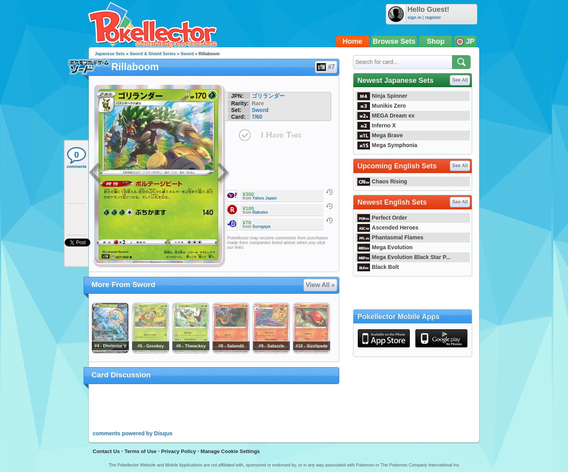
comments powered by (132, 433)
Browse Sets (394, 41)
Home (352, 41)
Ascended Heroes (388, 227)
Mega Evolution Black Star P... (403, 257)
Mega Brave (380, 135)
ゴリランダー (268, 96)
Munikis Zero (381, 106)
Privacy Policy (178, 451)
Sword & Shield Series (153, 53)
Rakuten (260, 212)
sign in (414, 17)
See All (460, 80)
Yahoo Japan (264, 198)
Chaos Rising (382, 181)
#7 (325, 67)
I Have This (281, 135)
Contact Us (106, 451)
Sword (187, 53)
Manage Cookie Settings (230, 451)
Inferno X (376, 125)
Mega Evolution (385, 247)
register (433, 17)
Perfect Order (382, 218)
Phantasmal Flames (390, 237)
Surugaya (261, 226)
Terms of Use (140, 451)
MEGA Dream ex (386, 115)
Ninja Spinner (382, 96)
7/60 (257, 117)
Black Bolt (378, 267)
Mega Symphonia (387, 145)
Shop (436, 41)
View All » (320, 285)
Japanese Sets (110, 53)
